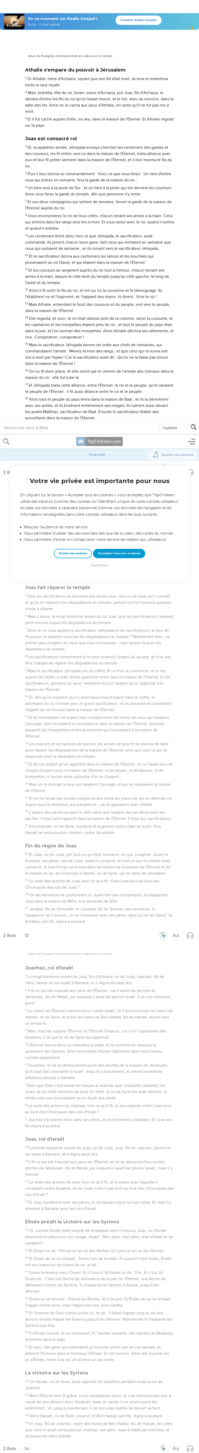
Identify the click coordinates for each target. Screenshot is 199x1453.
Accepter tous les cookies (119, 118)
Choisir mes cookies (73, 118)
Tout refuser (99, 130)
